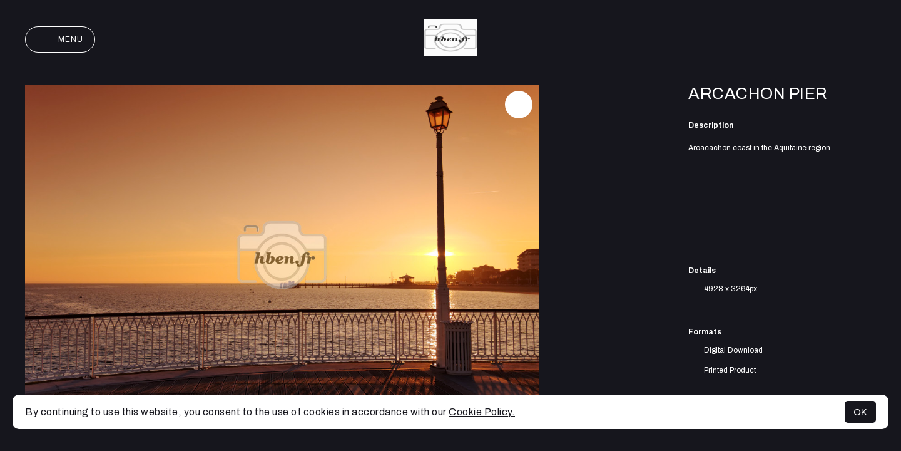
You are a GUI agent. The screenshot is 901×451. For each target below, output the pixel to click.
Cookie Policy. (482, 412)
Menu (60, 39)
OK (860, 412)
